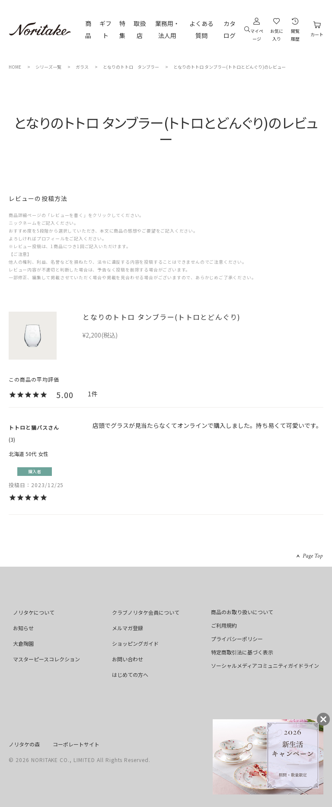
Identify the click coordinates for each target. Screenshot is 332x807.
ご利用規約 (224, 625)
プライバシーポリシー (237, 638)
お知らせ (23, 628)
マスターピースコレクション (46, 659)
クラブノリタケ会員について (145, 612)
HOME (15, 67)
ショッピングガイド (135, 643)
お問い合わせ (127, 659)
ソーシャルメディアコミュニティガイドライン (265, 665)
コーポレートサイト (76, 744)
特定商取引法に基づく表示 (242, 652)
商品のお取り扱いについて (242, 612)
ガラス (82, 67)
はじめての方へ (130, 674)
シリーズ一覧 (48, 67)
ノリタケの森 (24, 744)
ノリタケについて (33, 612)
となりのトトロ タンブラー (131, 67)
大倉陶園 (23, 643)
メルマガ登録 (127, 628)
